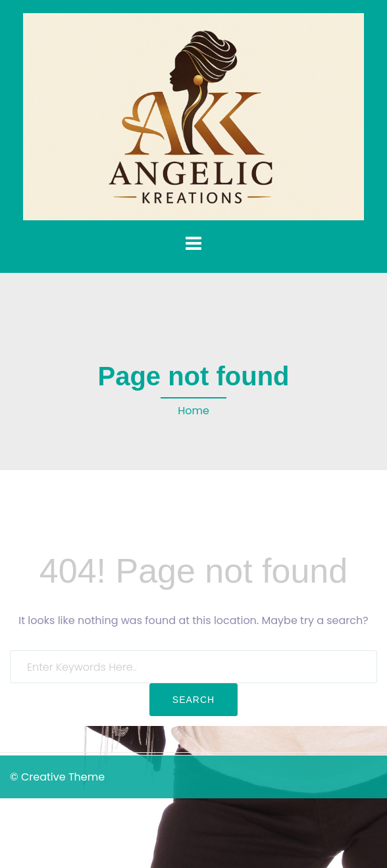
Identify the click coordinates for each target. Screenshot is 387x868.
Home (193, 410)
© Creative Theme (57, 776)
